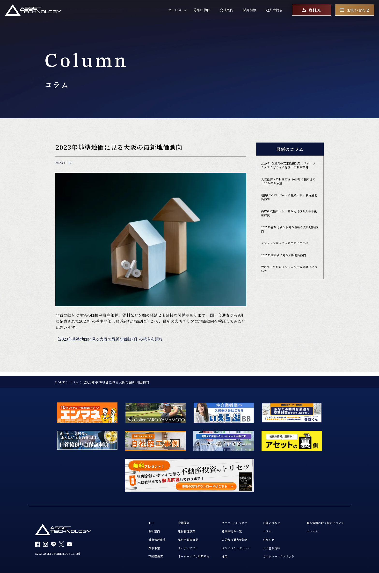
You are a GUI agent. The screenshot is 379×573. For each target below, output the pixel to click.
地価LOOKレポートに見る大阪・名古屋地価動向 (288, 206)
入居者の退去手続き (220, 537)
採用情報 (249, 12)
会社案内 (226, 12)
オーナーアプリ (168, 546)
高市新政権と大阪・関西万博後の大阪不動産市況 (288, 224)
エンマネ (307, 528)
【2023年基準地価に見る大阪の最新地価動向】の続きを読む (109, 339)
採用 (208, 556)
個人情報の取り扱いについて (322, 519)
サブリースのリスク (220, 519)
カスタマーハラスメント (269, 556)
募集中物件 (201, 12)
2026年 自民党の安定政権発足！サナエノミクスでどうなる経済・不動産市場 (289, 168)
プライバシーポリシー (222, 546)
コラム (256, 528)
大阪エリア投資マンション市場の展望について (288, 285)
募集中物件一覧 (217, 528)
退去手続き (274, 12)
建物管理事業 (166, 528)
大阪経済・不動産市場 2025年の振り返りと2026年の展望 (289, 188)
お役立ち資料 (261, 546)
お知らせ (258, 537)
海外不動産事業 (168, 537)
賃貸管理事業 (134, 537)
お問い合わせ (261, 519)
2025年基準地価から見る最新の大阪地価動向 (289, 241)
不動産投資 (132, 556)
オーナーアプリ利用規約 (174, 556)
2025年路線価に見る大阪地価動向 (287, 269)
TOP (127, 519)
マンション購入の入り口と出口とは (288, 256)
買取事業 (131, 546)
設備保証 (163, 519)
